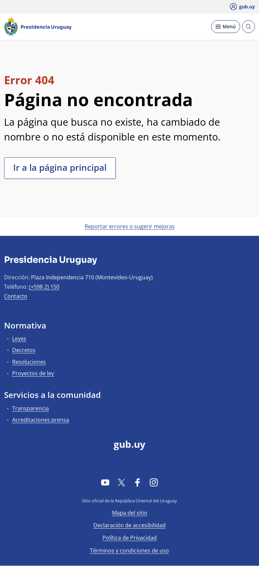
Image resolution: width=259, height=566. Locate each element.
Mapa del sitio (129, 512)
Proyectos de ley (33, 373)
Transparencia (30, 408)
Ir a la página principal (60, 167)
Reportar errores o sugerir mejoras (130, 226)
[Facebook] (138, 482)
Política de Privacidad (130, 537)
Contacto (15, 296)
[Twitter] (121, 482)
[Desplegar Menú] (225, 26)
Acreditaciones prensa (40, 419)
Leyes (19, 338)
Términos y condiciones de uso (129, 550)
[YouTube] (105, 482)
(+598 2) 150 (44, 286)
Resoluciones (29, 362)
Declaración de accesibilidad (129, 525)
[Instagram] (154, 482)
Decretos (23, 350)
